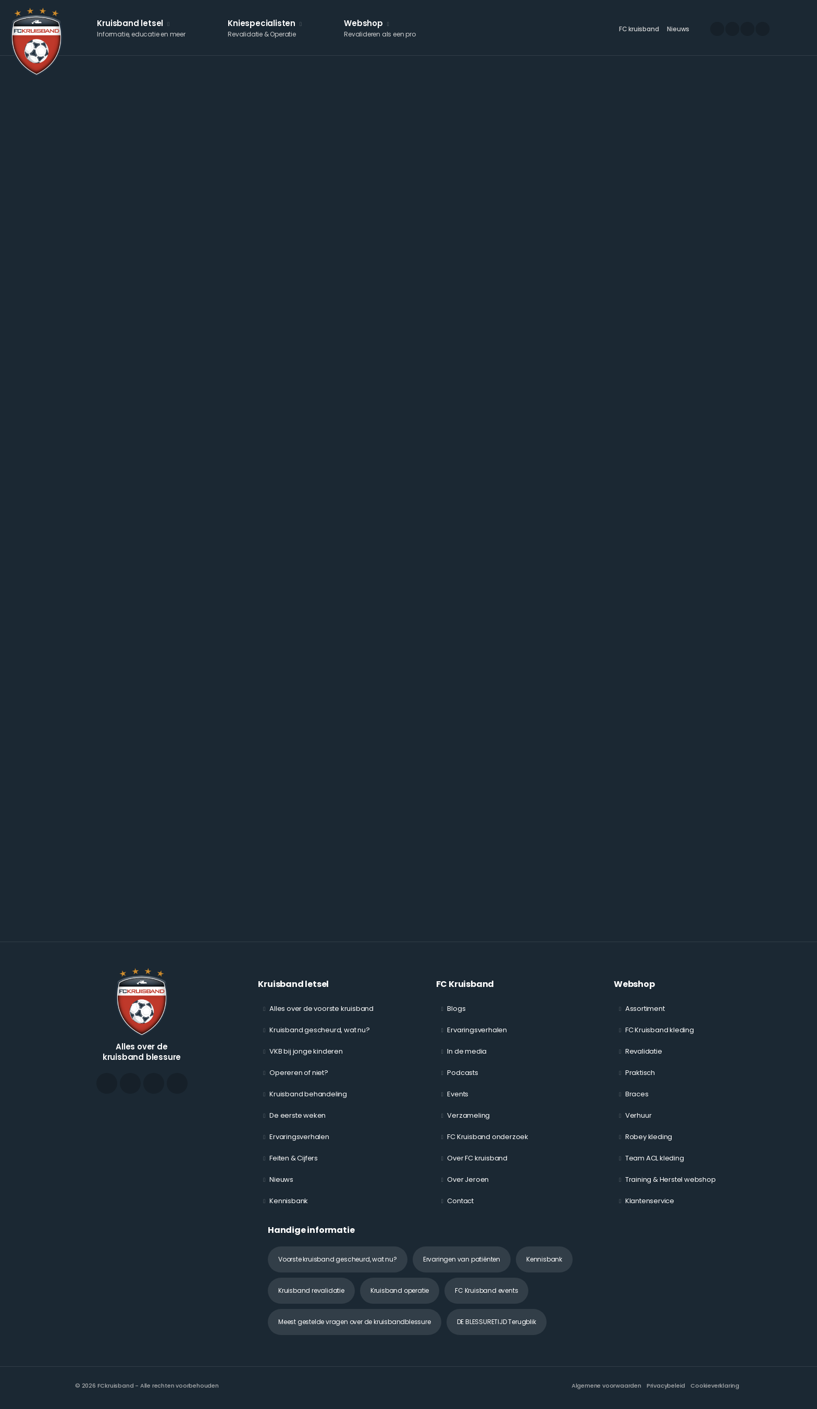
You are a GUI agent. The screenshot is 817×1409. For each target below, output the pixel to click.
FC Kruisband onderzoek (487, 1137)
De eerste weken (297, 1115)
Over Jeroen (468, 1179)
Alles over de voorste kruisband (321, 1009)
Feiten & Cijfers (293, 1158)
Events (457, 1094)
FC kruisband (639, 28)
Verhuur (638, 1115)
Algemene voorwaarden (606, 1385)
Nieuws (678, 28)
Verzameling (468, 1115)
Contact (460, 1201)
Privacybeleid (666, 1385)
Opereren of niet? (298, 1073)
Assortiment (645, 1009)
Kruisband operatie (399, 1290)
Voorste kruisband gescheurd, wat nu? (337, 1259)
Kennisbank (288, 1201)
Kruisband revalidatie (311, 1290)
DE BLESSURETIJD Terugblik (496, 1321)
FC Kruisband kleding (659, 1030)
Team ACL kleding (654, 1158)
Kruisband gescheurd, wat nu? (319, 1030)
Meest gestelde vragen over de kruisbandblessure (354, 1321)
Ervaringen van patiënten (461, 1259)
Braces (637, 1094)
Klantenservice (649, 1201)
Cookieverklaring (714, 1385)
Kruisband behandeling (308, 1094)
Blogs (456, 1009)
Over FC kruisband (477, 1158)
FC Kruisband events (486, 1290)
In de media (467, 1051)
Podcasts (462, 1073)
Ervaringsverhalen (299, 1137)
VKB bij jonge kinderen (306, 1051)
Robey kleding (648, 1137)
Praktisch (640, 1073)
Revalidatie (643, 1051)
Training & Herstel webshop (670, 1179)
